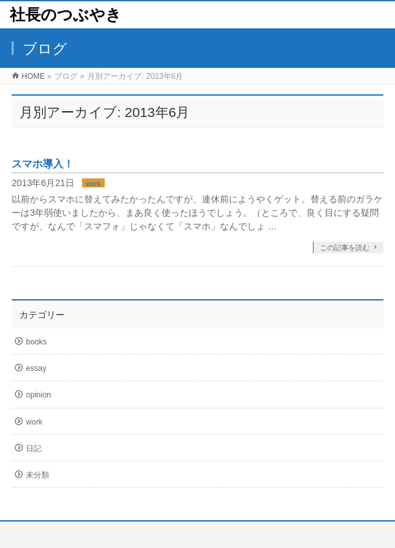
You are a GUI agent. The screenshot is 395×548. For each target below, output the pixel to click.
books (36, 341)
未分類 (37, 475)
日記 (33, 448)
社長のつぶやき (66, 14)
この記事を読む (345, 247)
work (93, 183)
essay (36, 368)
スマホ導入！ (43, 163)
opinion (38, 394)
